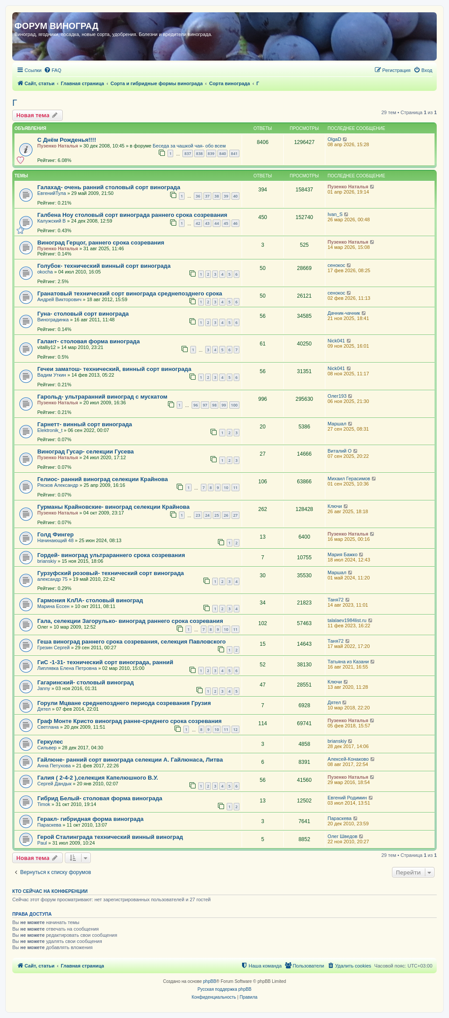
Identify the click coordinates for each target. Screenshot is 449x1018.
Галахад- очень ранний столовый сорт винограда (108, 187)
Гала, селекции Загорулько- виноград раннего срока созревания (130, 621)
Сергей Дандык (54, 783)
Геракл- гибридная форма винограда (90, 819)
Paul (42, 842)
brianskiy (46, 561)
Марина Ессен (53, 606)
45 (226, 223)
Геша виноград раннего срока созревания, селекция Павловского (131, 641)
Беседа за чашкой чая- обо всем (189, 145)
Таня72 (336, 599)
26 (226, 515)
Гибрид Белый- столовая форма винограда (99, 798)
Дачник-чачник (344, 313)
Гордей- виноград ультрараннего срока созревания (111, 555)
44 (216, 223)
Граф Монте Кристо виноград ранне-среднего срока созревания (129, 721)
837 (187, 153)
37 (207, 196)
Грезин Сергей (53, 647)
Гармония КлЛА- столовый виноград (90, 600)
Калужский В (51, 220)
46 (235, 223)
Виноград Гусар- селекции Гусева (85, 451)
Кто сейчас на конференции (50, 891)
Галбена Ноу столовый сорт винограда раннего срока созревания (132, 215)
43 (207, 223)
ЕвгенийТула (51, 193)
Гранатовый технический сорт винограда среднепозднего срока (129, 293)
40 (235, 196)
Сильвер (47, 747)
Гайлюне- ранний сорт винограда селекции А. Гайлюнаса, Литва (130, 759)
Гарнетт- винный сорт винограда (84, 424)
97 (205, 405)
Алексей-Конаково (348, 759)
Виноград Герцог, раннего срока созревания (100, 242)
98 (214, 405)
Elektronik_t (49, 430)
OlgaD (334, 139)
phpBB (209, 981)
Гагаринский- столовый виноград (85, 682)
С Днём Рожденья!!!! (66, 140)
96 (195, 405)
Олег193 (337, 396)
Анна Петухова (54, 765)
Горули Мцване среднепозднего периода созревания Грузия (124, 703)
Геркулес (50, 741)
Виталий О (340, 450)
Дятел (44, 709)
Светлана (48, 727)
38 (216, 196)
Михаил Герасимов (349, 478)
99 (223, 405)
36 (198, 196)
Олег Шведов (342, 836)
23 (198, 515)
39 (226, 196)
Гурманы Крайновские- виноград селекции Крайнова (113, 507)
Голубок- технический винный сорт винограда (104, 266)
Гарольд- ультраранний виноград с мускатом (102, 396)
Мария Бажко (342, 554)
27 (235, 515)
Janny (43, 688)
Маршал (337, 423)
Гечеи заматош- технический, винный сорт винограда (114, 369)
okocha (45, 271)
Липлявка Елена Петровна (67, 668)
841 (234, 153)
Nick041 (336, 340)
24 (207, 515)
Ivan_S (335, 214)
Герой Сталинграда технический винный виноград (110, 837)
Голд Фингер (55, 534)
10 (226, 487)
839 (211, 153)
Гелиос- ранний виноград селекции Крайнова (102, 479)
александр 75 (52, 579)
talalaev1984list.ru (347, 620)
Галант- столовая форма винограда (88, 341)
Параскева (49, 824)
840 (222, 153)
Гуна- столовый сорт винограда (83, 313)
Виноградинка (53, 319)
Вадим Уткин (51, 375)
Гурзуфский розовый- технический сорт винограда (110, 573)
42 (198, 223)
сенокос (336, 265)
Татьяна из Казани (348, 661)
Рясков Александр (57, 485)
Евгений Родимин (347, 797)
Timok (43, 804)
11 (235, 487)
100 (234, 405)
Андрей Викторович (59, 299)
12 (235, 729)
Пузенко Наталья (57, 145)
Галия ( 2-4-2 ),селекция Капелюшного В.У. (97, 777)
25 (216, 515)
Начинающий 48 (55, 540)
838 (199, 153)
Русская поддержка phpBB (224, 989)
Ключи (335, 506)
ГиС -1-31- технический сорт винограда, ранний (105, 662)
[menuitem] (52, 70)
